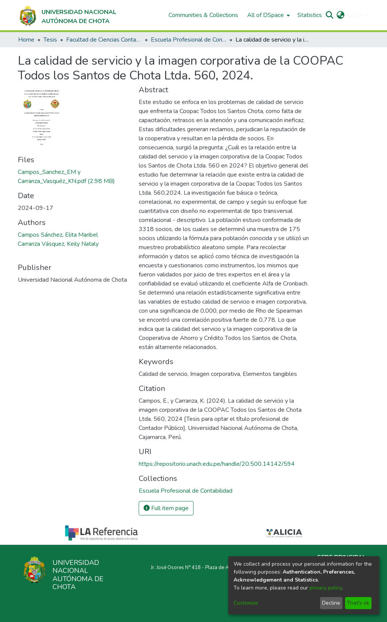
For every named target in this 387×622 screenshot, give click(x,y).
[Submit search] (329, 15)
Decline (331, 602)
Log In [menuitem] (356, 15)
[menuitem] (268, 15)
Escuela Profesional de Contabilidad (188, 40)
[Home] (67, 15)
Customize (246, 602)
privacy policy (326, 587)
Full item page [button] (166, 508)
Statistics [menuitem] (309, 15)
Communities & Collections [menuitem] (203, 15)
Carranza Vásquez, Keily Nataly (58, 244)
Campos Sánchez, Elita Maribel (58, 235)
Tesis (50, 40)
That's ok (358, 602)
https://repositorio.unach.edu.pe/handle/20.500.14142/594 (217, 464)
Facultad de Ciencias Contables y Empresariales (104, 40)
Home (26, 40)
